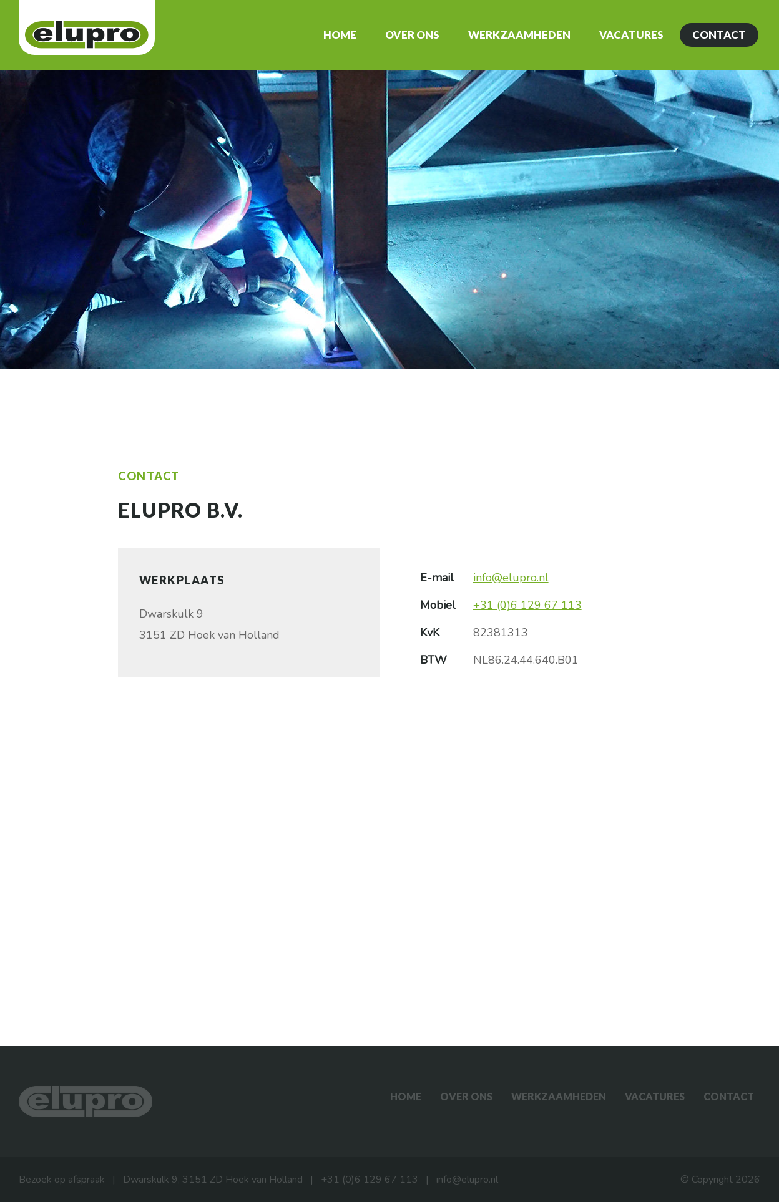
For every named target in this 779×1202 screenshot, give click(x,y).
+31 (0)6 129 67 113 (527, 605)
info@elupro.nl (511, 577)
